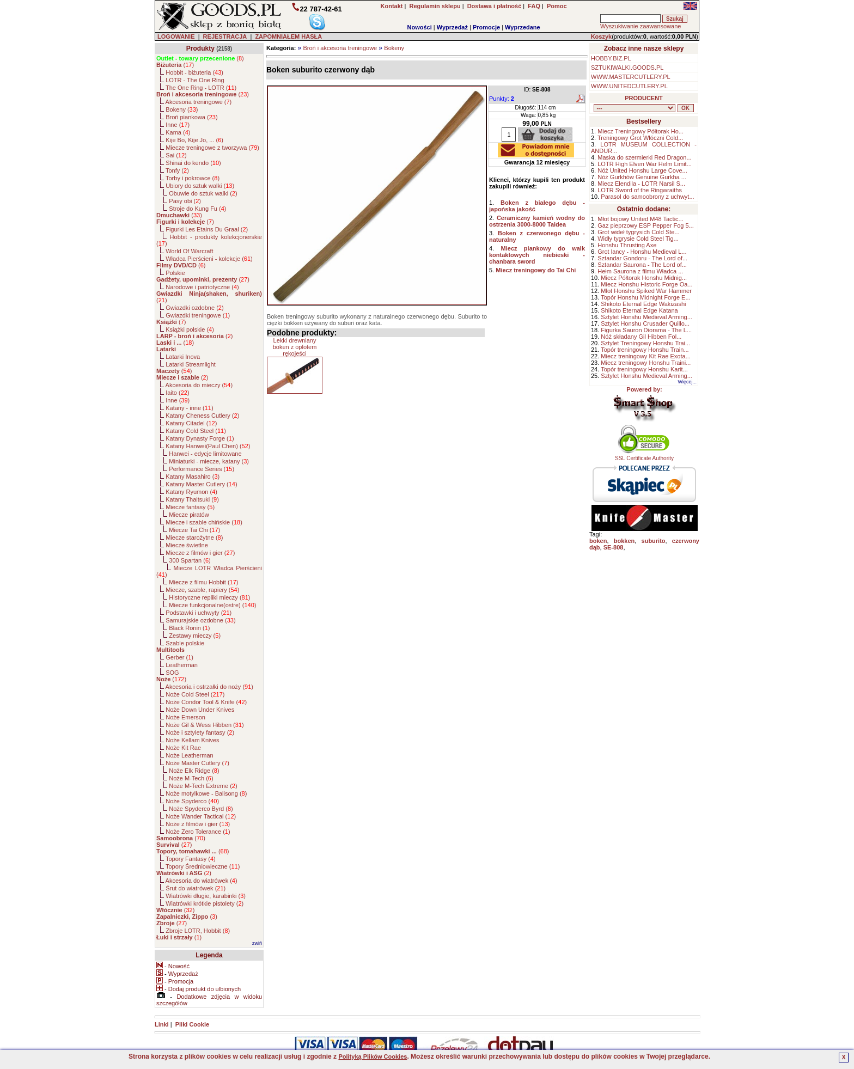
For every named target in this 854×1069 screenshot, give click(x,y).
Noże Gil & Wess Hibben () (205, 725)
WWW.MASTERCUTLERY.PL (630, 77)
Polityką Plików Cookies (372, 1056)
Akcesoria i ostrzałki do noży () (209, 686)
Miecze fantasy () (190, 507)
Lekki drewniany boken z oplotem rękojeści (295, 347)
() (200, 58)
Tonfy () (177, 170)
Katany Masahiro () (192, 476)
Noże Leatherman (189, 755)
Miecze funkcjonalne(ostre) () (212, 605)
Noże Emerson (185, 717)
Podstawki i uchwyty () (198, 612)
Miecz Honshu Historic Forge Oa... (646, 284)
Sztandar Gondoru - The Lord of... (642, 258)
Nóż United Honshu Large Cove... (642, 170)
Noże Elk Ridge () (194, 770)
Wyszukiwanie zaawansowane (640, 26)
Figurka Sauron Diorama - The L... (646, 330)
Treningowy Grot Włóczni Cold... (640, 138)
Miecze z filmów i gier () (200, 552)
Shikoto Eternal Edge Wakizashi (643, 304)
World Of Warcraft (189, 251)
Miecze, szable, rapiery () (202, 590)
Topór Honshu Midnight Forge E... (645, 297)
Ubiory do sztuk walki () (200, 185)
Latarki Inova (183, 356)
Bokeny (394, 48)
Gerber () (179, 657)
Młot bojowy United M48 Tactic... (640, 219)
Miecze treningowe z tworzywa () (212, 147)
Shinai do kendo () (193, 163)
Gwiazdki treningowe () (198, 315)
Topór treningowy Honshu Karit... (644, 369)
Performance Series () (201, 469)
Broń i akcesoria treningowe (340, 48)
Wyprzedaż (452, 27)
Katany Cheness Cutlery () (202, 415)
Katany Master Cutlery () (201, 484)
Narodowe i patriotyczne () (202, 287)
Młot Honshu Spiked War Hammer (646, 291)
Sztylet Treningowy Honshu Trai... (645, 343)
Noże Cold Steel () (195, 694)
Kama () (178, 132)
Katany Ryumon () (191, 491)
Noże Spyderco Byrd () (201, 808)
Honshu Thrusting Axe (626, 245)
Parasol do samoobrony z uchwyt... (647, 196)
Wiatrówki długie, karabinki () (206, 896)
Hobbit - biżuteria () (194, 72)
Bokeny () (182, 109)
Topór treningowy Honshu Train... (644, 349)
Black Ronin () (189, 628)
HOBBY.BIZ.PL (611, 58)
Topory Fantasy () (191, 859)
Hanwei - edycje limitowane (205, 453)
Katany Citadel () (191, 423)
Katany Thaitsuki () (192, 499)
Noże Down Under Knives (200, 709)
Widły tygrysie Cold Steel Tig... (638, 238)
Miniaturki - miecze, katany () (209, 461)
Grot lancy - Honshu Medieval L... (641, 251)
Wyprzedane (522, 27)
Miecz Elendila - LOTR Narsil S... (641, 183)
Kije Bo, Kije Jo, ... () (194, 140)
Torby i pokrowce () (192, 178)
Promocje (486, 27)
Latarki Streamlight (191, 364)
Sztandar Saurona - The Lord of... (642, 264)
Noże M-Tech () (191, 778)
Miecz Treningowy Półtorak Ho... (640, 131)
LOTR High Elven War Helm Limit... (644, 164)
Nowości (419, 27)
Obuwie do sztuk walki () (203, 193)
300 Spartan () (189, 560)
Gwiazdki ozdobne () (194, 307)
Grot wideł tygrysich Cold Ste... (638, 232)
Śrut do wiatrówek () (195, 888)
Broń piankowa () (191, 117)
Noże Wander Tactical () (201, 816)
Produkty (200, 48)
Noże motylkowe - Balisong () (206, 793)
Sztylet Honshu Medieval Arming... (646, 317)
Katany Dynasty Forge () (200, 438)
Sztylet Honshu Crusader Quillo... (645, 323)
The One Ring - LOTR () (201, 87)
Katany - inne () (189, 408)
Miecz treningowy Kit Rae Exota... (645, 356)
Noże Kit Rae (183, 747)
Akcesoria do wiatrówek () (201, 880)
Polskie (175, 273)
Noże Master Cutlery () (197, 763)
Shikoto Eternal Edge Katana (639, 310)
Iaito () (177, 392)
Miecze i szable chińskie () (204, 522)
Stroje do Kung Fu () (197, 208)
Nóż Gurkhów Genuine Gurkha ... (641, 177)
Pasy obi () (185, 201)
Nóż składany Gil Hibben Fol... (641, 336)
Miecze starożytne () (194, 537)
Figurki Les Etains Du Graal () (207, 229)
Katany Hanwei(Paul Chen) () (208, 446)
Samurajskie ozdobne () (200, 620)
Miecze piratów (189, 514)
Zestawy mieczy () (195, 635)
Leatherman (182, 665)
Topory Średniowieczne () (203, 866)
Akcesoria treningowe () (199, 102)
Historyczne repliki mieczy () (209, 597)
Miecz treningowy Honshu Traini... (646, 362)
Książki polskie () (190, 329)
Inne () (178, 124)
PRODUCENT (644, 98)
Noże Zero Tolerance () (198, 831)
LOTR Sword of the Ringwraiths (639, 190)
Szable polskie (185, 643)
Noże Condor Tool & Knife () (206, 702)
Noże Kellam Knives (192, 740)
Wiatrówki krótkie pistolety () (204, 903)
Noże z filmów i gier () (198, 824)
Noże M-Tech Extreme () (203, 786)
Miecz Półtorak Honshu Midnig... (644, 277)
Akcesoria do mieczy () (199, 385)
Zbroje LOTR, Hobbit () (198, 930)
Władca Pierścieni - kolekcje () (209, 258)
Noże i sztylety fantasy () (200, 732)
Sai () (176, 155)
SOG (172, 672)
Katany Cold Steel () (196, 430)
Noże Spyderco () (192, 801)
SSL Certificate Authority (644, 455)
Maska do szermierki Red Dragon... (644, 157)
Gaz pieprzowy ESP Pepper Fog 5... (645, 225)
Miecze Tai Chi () (194, 530)
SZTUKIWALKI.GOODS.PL (627, 67)
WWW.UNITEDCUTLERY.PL (629, 86)
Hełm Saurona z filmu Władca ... (640, 271)
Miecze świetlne (187, 545)
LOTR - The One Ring (195, 80)
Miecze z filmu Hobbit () (203, 582)
